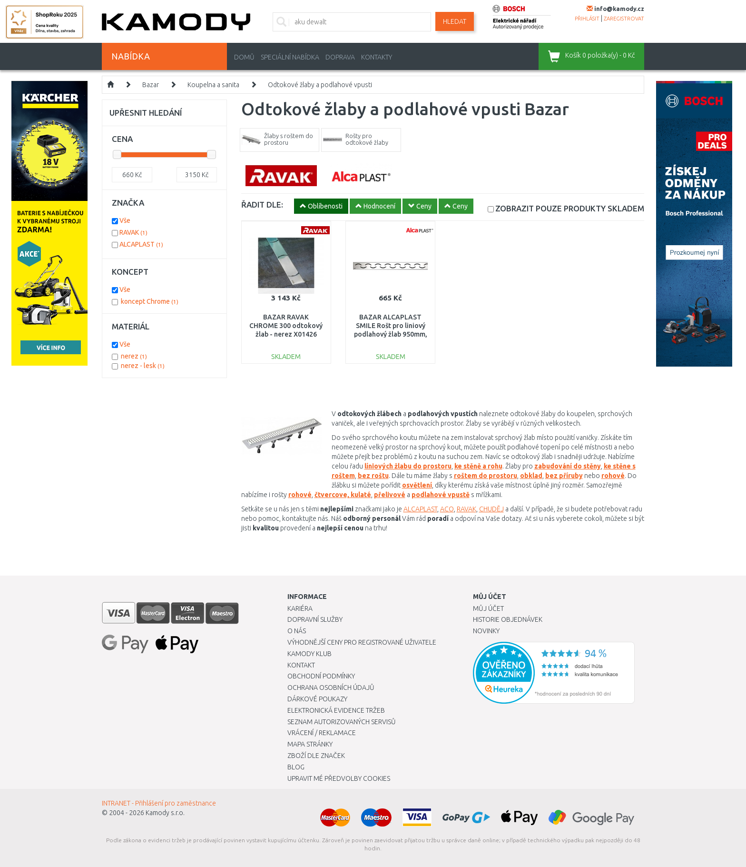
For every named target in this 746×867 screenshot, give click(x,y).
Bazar (150, 85)
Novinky (486, 631)
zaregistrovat (624, 18)
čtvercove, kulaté (342, 494)
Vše (124, 220)
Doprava (340, 57)
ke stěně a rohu (478, 466)
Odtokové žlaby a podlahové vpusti (320, 85)
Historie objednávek (507, 619)
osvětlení (417, 485)
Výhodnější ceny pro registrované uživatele (361, 642)
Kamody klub (309, 654)
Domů (244, 57)
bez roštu (373, 475)
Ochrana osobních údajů (330, 687)
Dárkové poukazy (317, 699)
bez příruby (564, 475)
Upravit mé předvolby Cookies (338, 778)
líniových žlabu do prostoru (408, 466)
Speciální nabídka (290, 57)
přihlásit (587, 18)
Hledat (454, 21)
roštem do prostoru (485, 475)
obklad (531, 475)
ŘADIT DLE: (262, 204)
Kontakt (301, 665)
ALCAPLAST (420, 509)
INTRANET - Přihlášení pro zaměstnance (159, 803)
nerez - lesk (143, 365)
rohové (613, 475)
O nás (296, 631)
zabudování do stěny (567, 466)
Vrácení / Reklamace (321, 733)
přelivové (389, 494)
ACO (447, 509)
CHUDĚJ (491, 509)
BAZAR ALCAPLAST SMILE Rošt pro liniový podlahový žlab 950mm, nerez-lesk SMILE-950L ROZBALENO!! (390, 334)
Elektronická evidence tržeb (336, 710)
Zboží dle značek (316, 755)
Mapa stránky (310, 744)
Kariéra (300, 608)
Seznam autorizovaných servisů (341, 722)
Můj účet (488, 608)
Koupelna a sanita (213, 85)
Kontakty (376, 57)
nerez (134, 356)
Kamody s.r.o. (165, 813)
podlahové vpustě (441, 494)
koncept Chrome (149, 301)
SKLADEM (569, 208)
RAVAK (466, 509)
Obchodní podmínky (321, 676)
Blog (295, 767)
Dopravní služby (315, 619)
